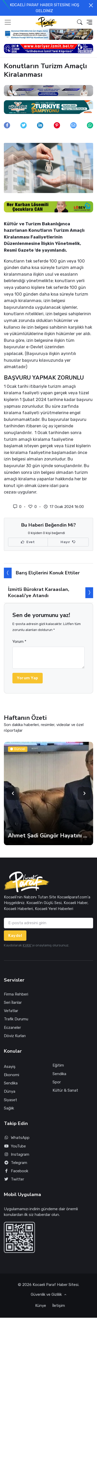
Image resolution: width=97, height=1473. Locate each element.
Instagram (16, 1155)
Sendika (11, 1083)
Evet (28, 542)
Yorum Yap (27, 678)
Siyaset (10, 1100)
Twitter (14, 1179)
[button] (80, 22)
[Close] (91, 5)
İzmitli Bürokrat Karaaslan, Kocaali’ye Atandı (38, 592)
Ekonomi (11, 1075)
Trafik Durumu (16, 1019)
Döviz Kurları (15, 1036)
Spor (57, 1082)
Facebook (16, 1171)
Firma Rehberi (16, 994)
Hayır (68, 542)
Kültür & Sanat (65, 1090)
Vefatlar (11, 1010)
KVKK (27, 945)
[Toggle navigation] (8, 22)
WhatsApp (16, 1138)
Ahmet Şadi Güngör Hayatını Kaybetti (48, 835)
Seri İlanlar (13, 1002)
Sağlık (9, 1108)
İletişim (58, 1305)
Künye (40, 1305)
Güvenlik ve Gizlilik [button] (47, 1294)
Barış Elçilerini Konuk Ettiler (48, 572)
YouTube (15, 1146)
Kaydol (15, 935)
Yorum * (19, 641)
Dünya (9, 1091)
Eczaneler (12, 1027)
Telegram (15, 1163)
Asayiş (10, 1066)
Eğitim (58, 1065)
